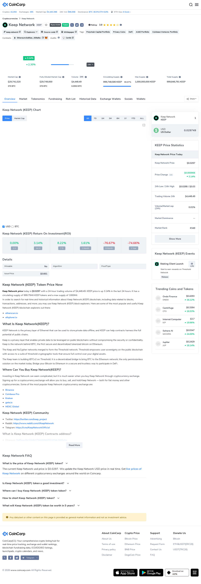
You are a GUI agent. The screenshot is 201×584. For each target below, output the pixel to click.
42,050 (13, 12)
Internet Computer (172, 319)
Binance (9, 390)
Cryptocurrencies (10, 18)
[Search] (191, 5)
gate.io (8, 402)
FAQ (152, 554)
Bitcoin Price (131, 538)
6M (118, 118)
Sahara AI (168, 330)
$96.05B (71, 12)
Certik (68, 37)
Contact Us (156, 549)
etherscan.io (11, 313)
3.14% (28, 58)
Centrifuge (168, 308)
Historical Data (87, 99)
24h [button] (90, 64)
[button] (77, 25)
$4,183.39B (52, 12)
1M (102, 118)
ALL (142, 118)
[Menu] (197, 5)
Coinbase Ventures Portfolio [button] (165, 32)
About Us (107, 538)
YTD (133, 118)
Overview (9, 99)
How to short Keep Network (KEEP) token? (31, 498)
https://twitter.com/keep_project (30, 419)
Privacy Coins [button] (119, 32)
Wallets (140, 99)
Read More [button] (74, 445)
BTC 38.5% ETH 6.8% (98, 12)
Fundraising (55, 99)
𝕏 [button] (72, 25)
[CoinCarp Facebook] (10, 558)
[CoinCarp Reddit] (17, 558)
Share (190, 98)
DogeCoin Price (132, 554)
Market (23, 99)
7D (95, 118)
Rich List (70, 99)
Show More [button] (175, 238)
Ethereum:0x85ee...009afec (29, 38)
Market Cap (19, 118)
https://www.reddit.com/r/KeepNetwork (33, 423)
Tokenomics (38, 99)
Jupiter (166, 342)
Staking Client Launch (169, 263)
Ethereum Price (132, 544)
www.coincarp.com (20, 570)
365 (31, 12)
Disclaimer (107, 554)
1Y (125, 118)
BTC (17, 226)
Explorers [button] (31, 32)
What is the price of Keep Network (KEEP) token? (35, 463)
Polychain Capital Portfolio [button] (98, 32)
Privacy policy (109, 549)
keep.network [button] (12, 32)
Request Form (157, 544)
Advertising (156, 538)
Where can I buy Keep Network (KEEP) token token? (36, 490)
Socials (129, 99)
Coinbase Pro (12, 394)
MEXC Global (12, 406)
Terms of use (108, 544)
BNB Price (130, 549)
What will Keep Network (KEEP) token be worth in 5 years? (41, 505)
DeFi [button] (131, 32)
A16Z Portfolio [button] (142, 32)
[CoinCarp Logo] (14, 4)
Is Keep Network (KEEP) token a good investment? (35, 483)
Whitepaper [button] (69, 32)
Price (7, 118)
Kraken (9, 398)
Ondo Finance (170, 296)
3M (110, 118)
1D (87, 118)
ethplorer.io (11, 317)
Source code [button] (49, 32)
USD (8, 226)
